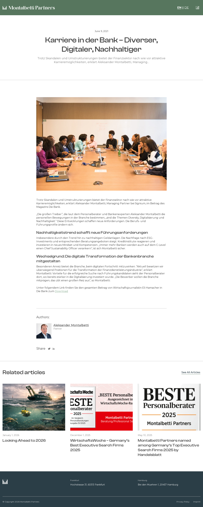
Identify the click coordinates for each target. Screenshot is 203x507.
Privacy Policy (183, 502)
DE (186, 7)
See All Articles (190, 372)
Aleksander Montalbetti (71, 325)
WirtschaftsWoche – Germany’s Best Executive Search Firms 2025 (99, 445)
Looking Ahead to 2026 (24, 440)
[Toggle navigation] (197, 7)
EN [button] (179, 7)
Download (61, 291)
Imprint (196, 502)
